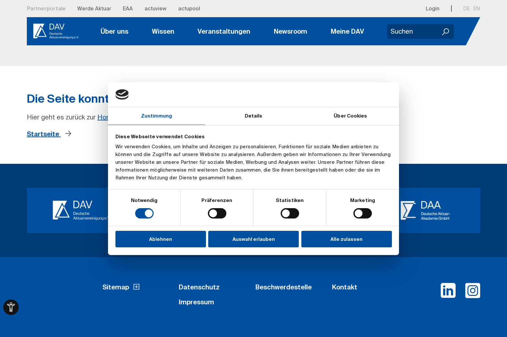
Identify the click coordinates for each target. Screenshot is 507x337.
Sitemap (115, 287)
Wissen (163, 31)
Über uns (114, 31)
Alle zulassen (346, 239)
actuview (156, 8)
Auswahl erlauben (253, 239)
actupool (189, 8)
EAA (128, 8)
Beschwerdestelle (283, 287)
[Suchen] (446, 31)
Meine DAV (347, 31)
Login (432, 8)
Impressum (196, 302)
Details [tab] (254, 115)
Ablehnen (160, 239)
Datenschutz (199, 287)
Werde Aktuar (94, 8)
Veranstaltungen (224, 31)
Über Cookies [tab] (350, 115)
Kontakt (344, 287)
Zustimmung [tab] (156, 115)
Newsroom (290, 31)
